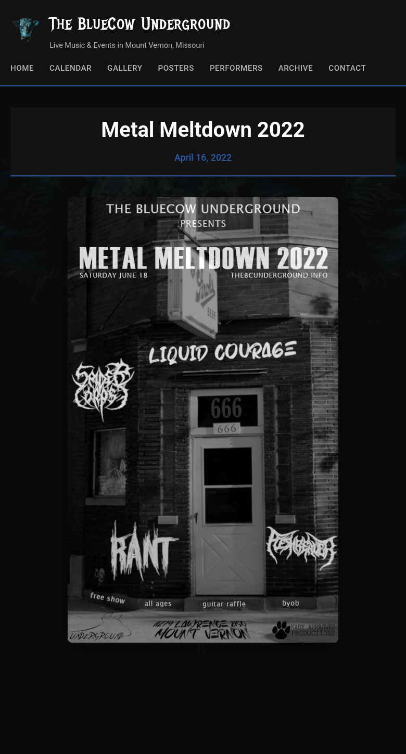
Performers (236, 68)
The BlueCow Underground (140, 24)
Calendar (70, 68)
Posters (176, 68)
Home (22, 68)
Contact (347, 68)
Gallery (124, 68)
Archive (295, 68)
